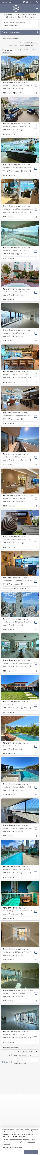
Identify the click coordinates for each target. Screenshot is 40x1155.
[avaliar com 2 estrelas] (5, 1062)
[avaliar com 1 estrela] (3, 1062)
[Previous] (4, 68)
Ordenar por (13, 46)
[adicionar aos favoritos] (36, 93)
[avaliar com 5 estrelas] (11, 1062)
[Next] (36, 68)
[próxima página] (33, 1060)
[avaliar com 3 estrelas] (7, 1062)
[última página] (36, 1060)
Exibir (20, 42)
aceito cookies (31, 1152)
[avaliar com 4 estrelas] (9, 1062)
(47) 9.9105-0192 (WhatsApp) (16, 1116)
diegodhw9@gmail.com (15, 1120)
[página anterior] (15, 1060)
